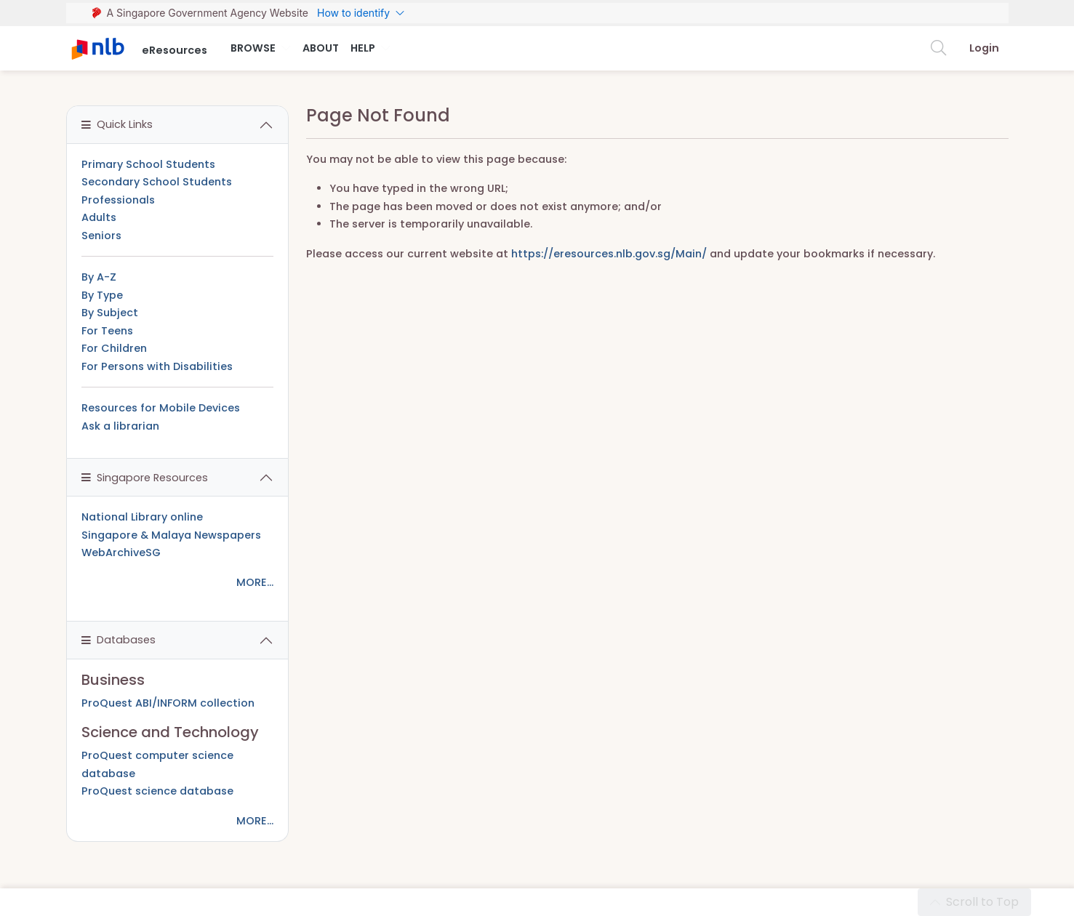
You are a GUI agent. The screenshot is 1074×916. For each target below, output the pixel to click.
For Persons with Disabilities (157, 366)
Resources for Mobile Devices (160, 408)
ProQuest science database (157, 791)
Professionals (118, 200)
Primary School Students (148, 164)
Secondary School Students (156, 181)
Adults (98, 217)
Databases (118, 639)
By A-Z (98, 277)
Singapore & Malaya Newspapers (171, 535)
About (320, 48)
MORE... (254, 582)
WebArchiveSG (121, 552)
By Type (102, 295)
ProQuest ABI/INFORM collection (168, 703)
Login (984, 48)
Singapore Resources (144, 477)
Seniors (101, 235)
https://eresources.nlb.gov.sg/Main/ (609, 253)
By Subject (109, 312)
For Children (114, 348)
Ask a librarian (120, 426)
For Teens (107, 331)
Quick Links (117, 124)
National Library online (142, 517)
